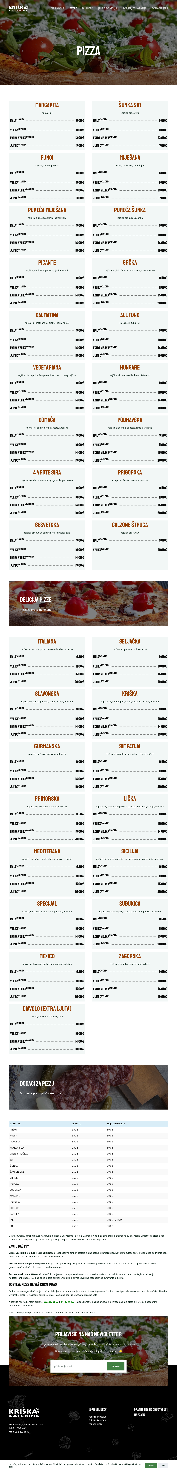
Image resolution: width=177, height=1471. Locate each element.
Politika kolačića (97, 1420)
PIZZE (73, 8)
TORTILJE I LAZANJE (134, 8)
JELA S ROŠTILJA (107, 8)
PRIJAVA (116, 1366)
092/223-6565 (22, 1431)
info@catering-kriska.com (29, 1424)
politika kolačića (20, 1466)
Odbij (163, 1465)
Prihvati (151, 1465)
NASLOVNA (57, 8)
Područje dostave (97, 1416)
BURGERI (87, 8)
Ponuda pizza (95, 1423)
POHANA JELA (160, 8)
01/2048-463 (67, 1301)
